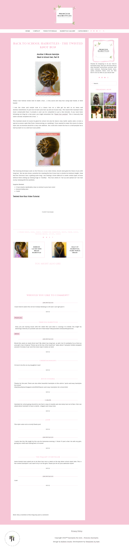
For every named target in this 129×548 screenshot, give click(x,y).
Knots (64, 232)
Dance (38, 232)
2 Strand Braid (23, 232)
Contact (36, 31)
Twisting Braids (41, 234)
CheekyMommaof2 (47, 361)
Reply (48, 311)
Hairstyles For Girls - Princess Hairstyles (83, 538)
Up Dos (51, 234)
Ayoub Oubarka (48, 379)
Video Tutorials (50, 31)
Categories (82, 31)
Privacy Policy (76, 531)
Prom (70, 232)
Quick (75, 232)
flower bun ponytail (61, 114)
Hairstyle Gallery (67, 31)
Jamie (48, 420)
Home (28, 31)
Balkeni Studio (66, 542)
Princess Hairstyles (48, 322)
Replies (19, 317)
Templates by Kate (93, 542)
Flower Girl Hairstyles (51, 232)
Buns (33, 232)
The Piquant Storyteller (48, 457)
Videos (58, 234)
